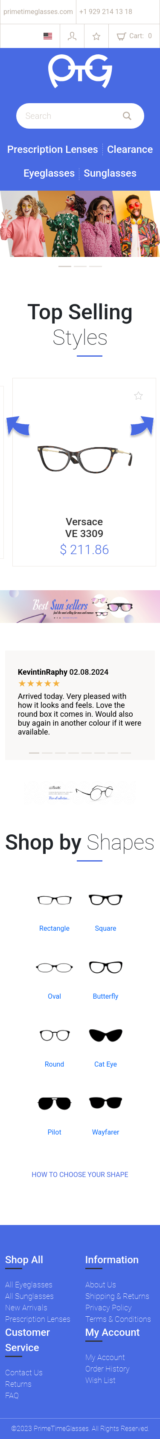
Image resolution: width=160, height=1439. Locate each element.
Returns (18, 1384)
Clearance (130, 149)
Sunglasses (110, 173)
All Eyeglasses (28, 1284)
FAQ (12, 1395)
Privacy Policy (108, 1307)
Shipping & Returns (117, 1296)
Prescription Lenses (52, 149)
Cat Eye (105, 1064)
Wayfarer (105, 1132)
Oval (54, 996)
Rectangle (54, 928)
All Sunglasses (29, 1296)
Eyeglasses (49, 173)
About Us (100, 1284)
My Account (105, 1357)
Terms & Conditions (118, 1319)
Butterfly (106, 996)
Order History (107, 1368)
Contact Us (24, 1372)
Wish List (100, 1380)
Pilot (54, 1132)
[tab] (64, 266)
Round (54, 1064)
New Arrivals (26, 1307)
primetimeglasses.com (38, 12)
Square (105, 928)
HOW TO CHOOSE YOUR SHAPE (80, 1175)
